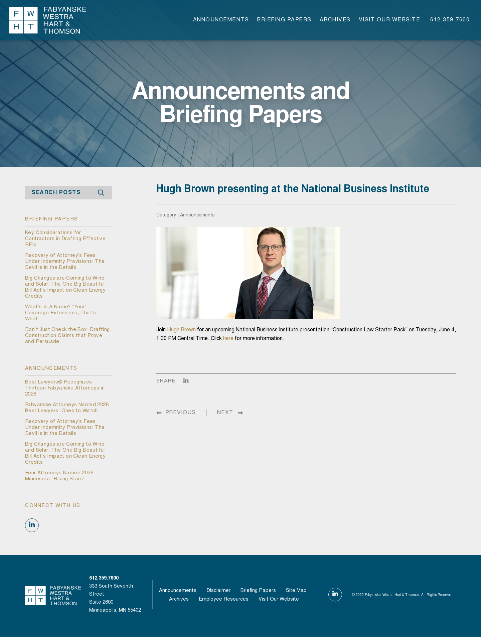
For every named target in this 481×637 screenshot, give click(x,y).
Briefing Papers (284, 20)
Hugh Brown (181, 330)
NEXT (225, 413)
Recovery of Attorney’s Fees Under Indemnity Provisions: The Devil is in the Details (65, 261)
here (228, 338)
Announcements (221, 20)
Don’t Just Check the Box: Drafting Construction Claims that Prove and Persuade (67, 335)
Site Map (296, 590)
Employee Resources (224, 599)
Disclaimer (218, 590)
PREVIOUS (180, 413)
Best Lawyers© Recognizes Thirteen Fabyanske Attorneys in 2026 (65, 388)
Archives (335, 20)
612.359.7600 (450, 20)
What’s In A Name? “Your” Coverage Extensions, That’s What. (60, 313)
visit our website (390, 20)
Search (101, 193)
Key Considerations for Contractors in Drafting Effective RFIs (65, 239)
